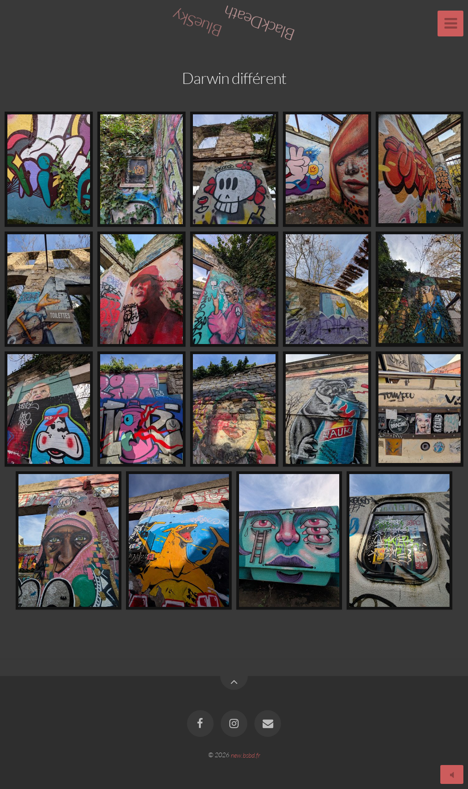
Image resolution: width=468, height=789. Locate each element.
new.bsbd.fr (245, 755)
